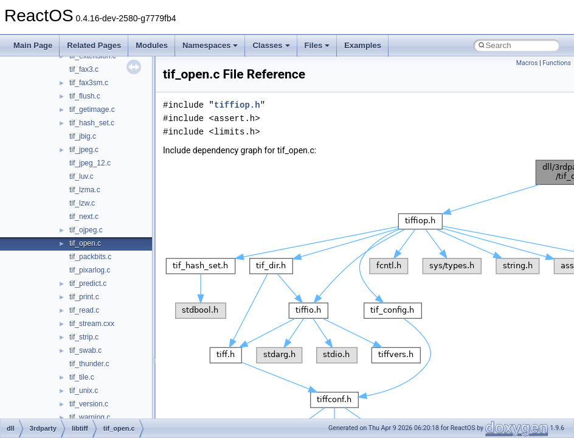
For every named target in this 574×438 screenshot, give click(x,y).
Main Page (32, 45)
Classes (270, 45)
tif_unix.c (83, 390)
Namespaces (210, 45)
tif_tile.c (81, 377)
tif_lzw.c (82, 203)
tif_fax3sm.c (88, 82)
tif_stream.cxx (91, 323)
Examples (362, 45)
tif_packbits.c (90, 256)
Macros (527, 63)
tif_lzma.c (84, 190)
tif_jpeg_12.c (90, 163)
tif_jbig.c (82, 136)
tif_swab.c (85, 350)
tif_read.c (84, 310)
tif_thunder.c (89, 364)
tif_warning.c (89, 417)
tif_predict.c (87, 283)
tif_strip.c (84, 337)
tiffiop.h (237, 105)
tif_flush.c (84, 96)
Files (317, 45)
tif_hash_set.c (91, 123)
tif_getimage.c (92, 109)
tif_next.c (84, 216)
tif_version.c (88, 404)
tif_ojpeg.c (86, 230)
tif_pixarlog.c (89, 270)
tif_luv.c (81, 176)
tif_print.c (84, 297)
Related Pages (94, 45)
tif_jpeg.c (84, 149)
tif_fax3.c (84, 69)
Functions (556, 63)
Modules (152, 45)
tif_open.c (85, 243)
